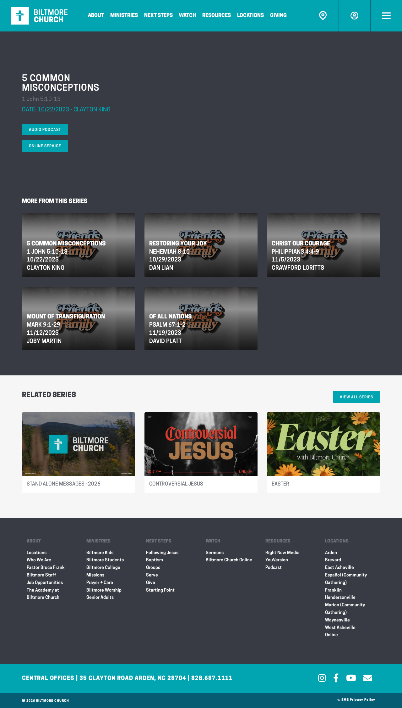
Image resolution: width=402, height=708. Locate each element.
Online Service (45, 146)
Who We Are (39, 560)
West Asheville (340, 628)
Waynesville (337, 620)
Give (150, 583)
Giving (278, 15)
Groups (153, 567)
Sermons (215, 553)
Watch (187, 15)
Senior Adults (100, 597)
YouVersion (276, 560)
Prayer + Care (99, 583)
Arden (331, 553)
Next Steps (158, 15)
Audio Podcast (45, 130)
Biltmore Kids (99, 553)
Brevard (333, 560)
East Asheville (339, 567)
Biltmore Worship (104, 590)
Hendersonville (340, 597)
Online (331, 635)
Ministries (124, 15)
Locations (250, 15)
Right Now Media (282, 553)
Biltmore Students (105, 560)
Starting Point (160, 590)
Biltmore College (103, 567)
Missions (95, 575)
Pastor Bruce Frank (46, 567)
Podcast (273, 567)
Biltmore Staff (41, 575)
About (96, 15)
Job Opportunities (45, 583)
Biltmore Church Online (229, 560)
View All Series (356, 397)
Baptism (154, 560)
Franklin (333, 590)
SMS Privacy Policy (356, 700)
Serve (152, 575)
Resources (216, 15)
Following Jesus (162, 553)
